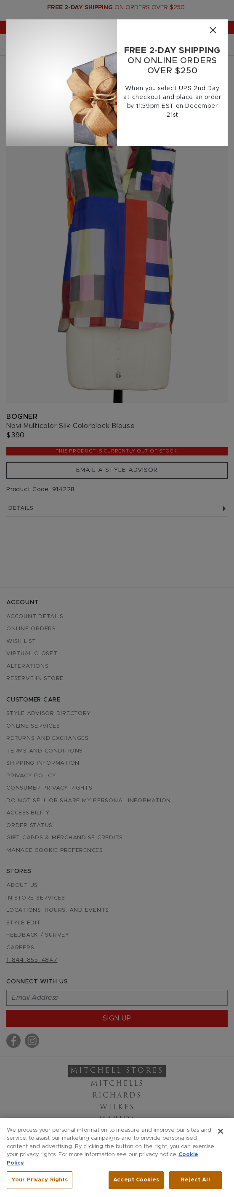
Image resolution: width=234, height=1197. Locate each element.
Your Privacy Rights (39, 1180)
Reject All (195, 1180)
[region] (117, 1157)
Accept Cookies (136, 1180)
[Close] (212, 30)
